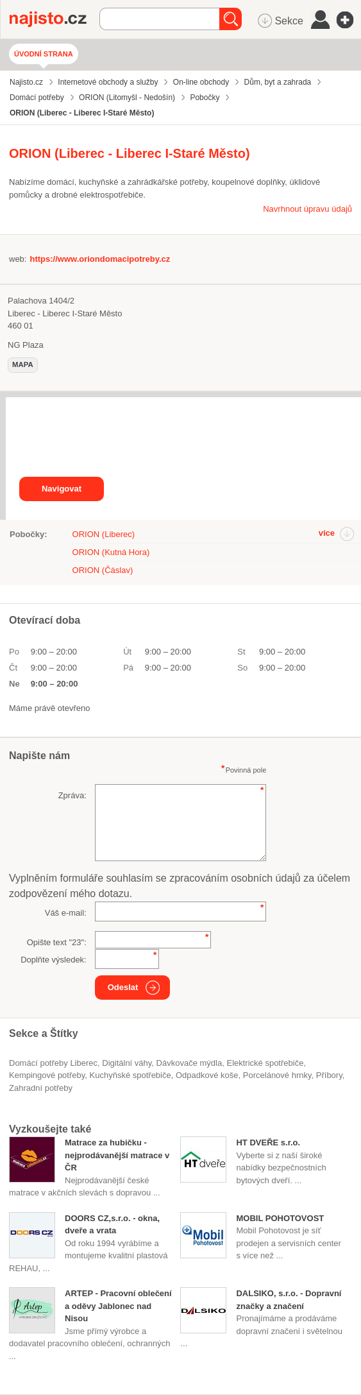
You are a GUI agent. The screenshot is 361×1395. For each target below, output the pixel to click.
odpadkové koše (207, 1075)
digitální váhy (126, 1063)
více (327, 533)
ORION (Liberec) (103, 534)
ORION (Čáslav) (102, 570)
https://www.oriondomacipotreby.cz (99, 259)
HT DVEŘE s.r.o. (268, 1142)
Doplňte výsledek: (54, 959)
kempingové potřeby (47, 1075)
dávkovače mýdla (189, 1063)
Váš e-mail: (66, 913)
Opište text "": (57, 942)
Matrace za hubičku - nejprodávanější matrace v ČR (117, 1155)
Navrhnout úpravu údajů (307, 209)
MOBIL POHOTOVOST (280, 1218)
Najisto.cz (54, 19)
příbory (329, 1075)
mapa (22, 364)
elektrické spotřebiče (264, 1063)
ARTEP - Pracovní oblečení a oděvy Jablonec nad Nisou (118, 1305)
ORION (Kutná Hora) (111, 552)
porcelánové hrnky (277, 1075)
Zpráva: (72, 795)
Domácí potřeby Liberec (53, 1063)
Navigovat (61, 488)
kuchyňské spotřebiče (130, 1075)
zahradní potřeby (40, 1088)
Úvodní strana (43, 54)
